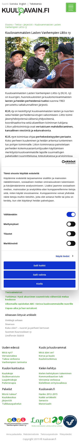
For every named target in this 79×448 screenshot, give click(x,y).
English (22, 3)
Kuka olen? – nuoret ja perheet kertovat (27, 327)
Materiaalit (45, 403)
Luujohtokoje (9, 379)
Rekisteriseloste (31, 434)
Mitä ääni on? (46, 352)
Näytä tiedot (62, 256)
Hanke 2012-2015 (48, 394)
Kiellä (39, 283)
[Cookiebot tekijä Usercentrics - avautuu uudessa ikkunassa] (61, 162)
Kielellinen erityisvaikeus (53, 382)
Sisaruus (9, 324)
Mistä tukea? (9, 394)
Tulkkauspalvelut (11, 403)
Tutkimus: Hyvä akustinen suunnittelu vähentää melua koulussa (37, 298)
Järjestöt (28, 24)
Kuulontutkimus (48, 358)
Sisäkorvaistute (11, 376)
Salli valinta (39, 274)
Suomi (5, 3)
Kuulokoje (7, 373)
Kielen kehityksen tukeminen (55, 373)
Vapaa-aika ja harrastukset (21, 308)
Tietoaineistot (13, 292)
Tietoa (18, 24)
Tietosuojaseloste (49, 434)
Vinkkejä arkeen (14, 320)
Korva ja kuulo (47, 355)
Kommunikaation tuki (51, 376)
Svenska (14, 3)
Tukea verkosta (11, 358)
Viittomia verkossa (49, 379)
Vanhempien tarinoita (14, 362)
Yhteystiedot (65, 434)
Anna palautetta (14, 434)
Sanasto (43, 400)
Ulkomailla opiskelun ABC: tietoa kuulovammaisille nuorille (39, 303)
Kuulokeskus (9, 397)
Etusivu (9, 24)
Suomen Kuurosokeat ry (18, 331)
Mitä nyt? (7, 352)
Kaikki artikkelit (47, 397)
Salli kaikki (39, 265)
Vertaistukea (9, 355)
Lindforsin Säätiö (14, 335)
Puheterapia (9, 382)
